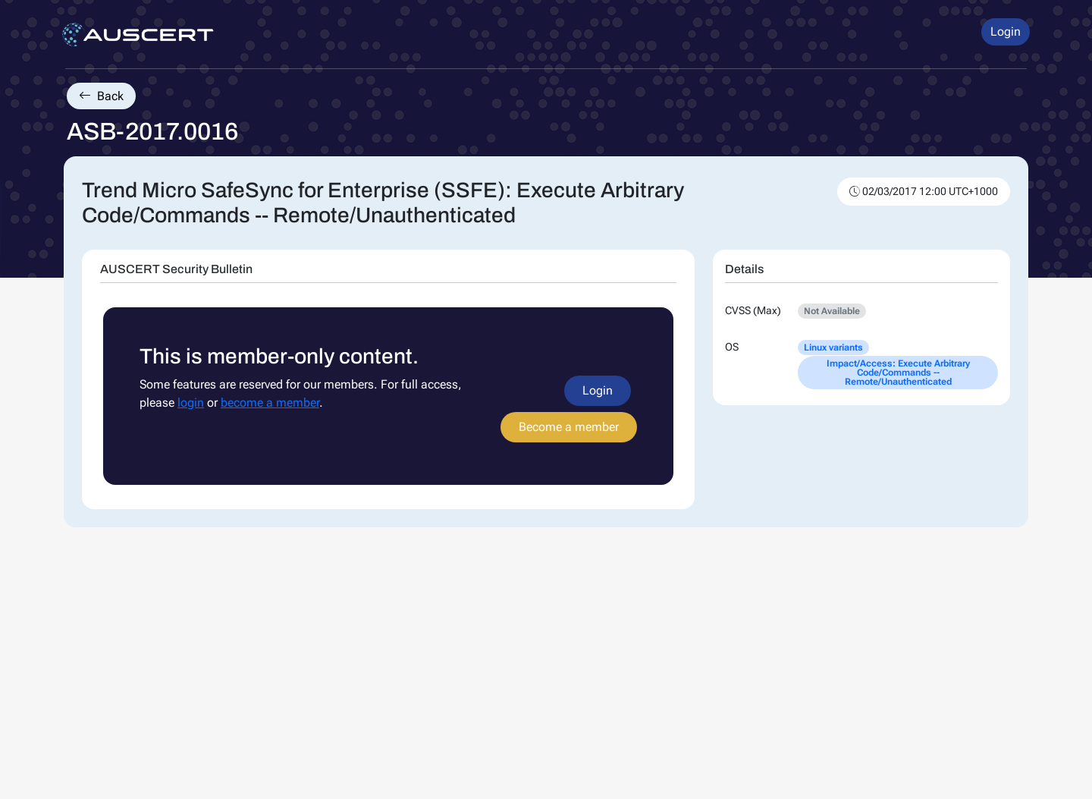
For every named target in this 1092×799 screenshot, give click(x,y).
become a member (270, 402)
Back (101, 96)
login (190, 402)
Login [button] (1005, 31)
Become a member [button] (569, 427)
